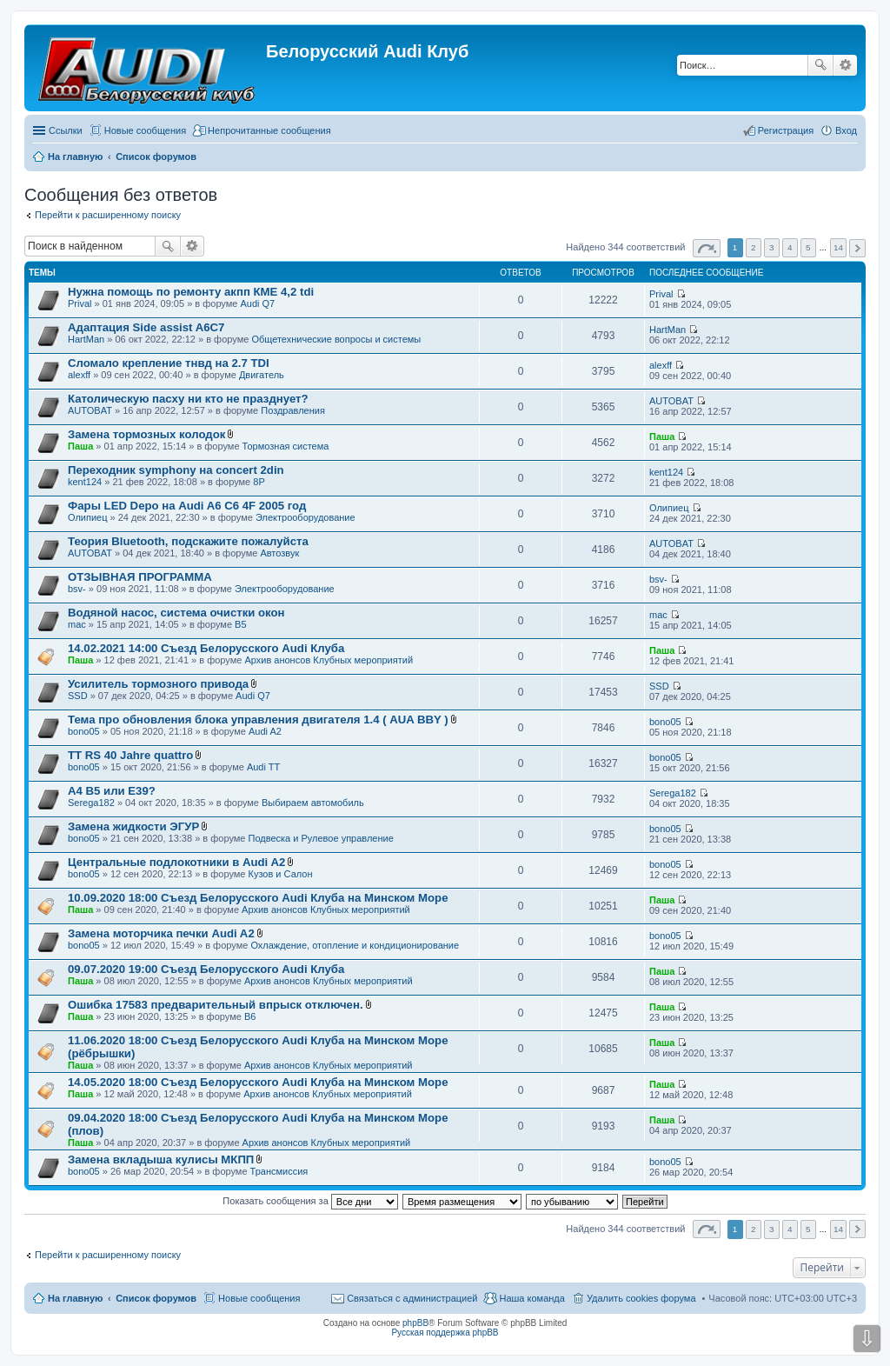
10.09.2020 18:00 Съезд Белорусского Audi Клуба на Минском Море (258, 897)
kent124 (85, 481)
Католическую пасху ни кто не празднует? (188, 398)
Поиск (820, 65)
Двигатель (261, 375)
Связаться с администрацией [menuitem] (412, 1298)
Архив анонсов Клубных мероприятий (328, 660)
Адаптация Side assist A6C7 (146, 327)
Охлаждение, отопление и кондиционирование (354, 945)
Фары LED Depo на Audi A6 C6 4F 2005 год (187, 505)
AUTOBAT (90, 410)
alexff (79, 375)
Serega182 (91, 802)
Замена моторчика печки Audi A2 (161, 933)
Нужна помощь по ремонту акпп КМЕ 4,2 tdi (191, 291)
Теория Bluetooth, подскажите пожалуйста (188, 541)
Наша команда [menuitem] (531, 1298)
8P (258, 481)
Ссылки (66, 130)
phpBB (415, 1323)
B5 (240, 624)
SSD (78, 695)
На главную (75, 1298)
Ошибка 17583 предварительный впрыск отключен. (215, 1004)
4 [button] (790, 247)
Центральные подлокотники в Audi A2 (176, 862)
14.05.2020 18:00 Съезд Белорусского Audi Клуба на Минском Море (258, 1082)
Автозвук (279, 553)
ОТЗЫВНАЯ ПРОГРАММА (140, 576)
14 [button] (838, 247)
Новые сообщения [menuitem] (145, 130)
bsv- (77, 588)
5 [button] (808, 247)
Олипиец (88, 517)
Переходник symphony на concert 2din (176, 469)
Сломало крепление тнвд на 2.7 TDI (168, 363)
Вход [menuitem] (846, 130)
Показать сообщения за (309, 1201)
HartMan (86, 339)
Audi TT (263, 767)
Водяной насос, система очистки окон (176, 612)
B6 (250, 1016)
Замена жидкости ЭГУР (133, 826)
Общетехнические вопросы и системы (336, 339)
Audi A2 (265, 731)
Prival (80, 303)
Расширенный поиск (845, 65)
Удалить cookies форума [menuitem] (641, 1298)
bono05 (84, 731)
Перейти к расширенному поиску (108, 215)
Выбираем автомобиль (313, 802)
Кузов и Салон (281, 874)
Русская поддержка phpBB (444, 1332)
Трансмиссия (279, 1171)
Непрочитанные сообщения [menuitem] (269, 130)
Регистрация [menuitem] (786, 130)
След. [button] (857, 248)
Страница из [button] (707, 248)
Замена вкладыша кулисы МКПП (161, 1159)
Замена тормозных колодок (146, 434)
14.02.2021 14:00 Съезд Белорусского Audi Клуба (206, 648)
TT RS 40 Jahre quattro (130, 755)
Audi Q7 (257, 303)
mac (77, 624)
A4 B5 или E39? (112, 790)
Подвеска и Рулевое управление (321, 838)
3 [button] (771, 247)
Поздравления (293, 410)
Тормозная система (285, 446)
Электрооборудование (305, 517)
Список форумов (156, 1298)
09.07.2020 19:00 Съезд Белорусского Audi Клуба (206, 969)
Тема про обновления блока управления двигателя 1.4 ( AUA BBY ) (258, 719)
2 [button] (753, 247)
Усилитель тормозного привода (158, 683)
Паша (80, 446)
